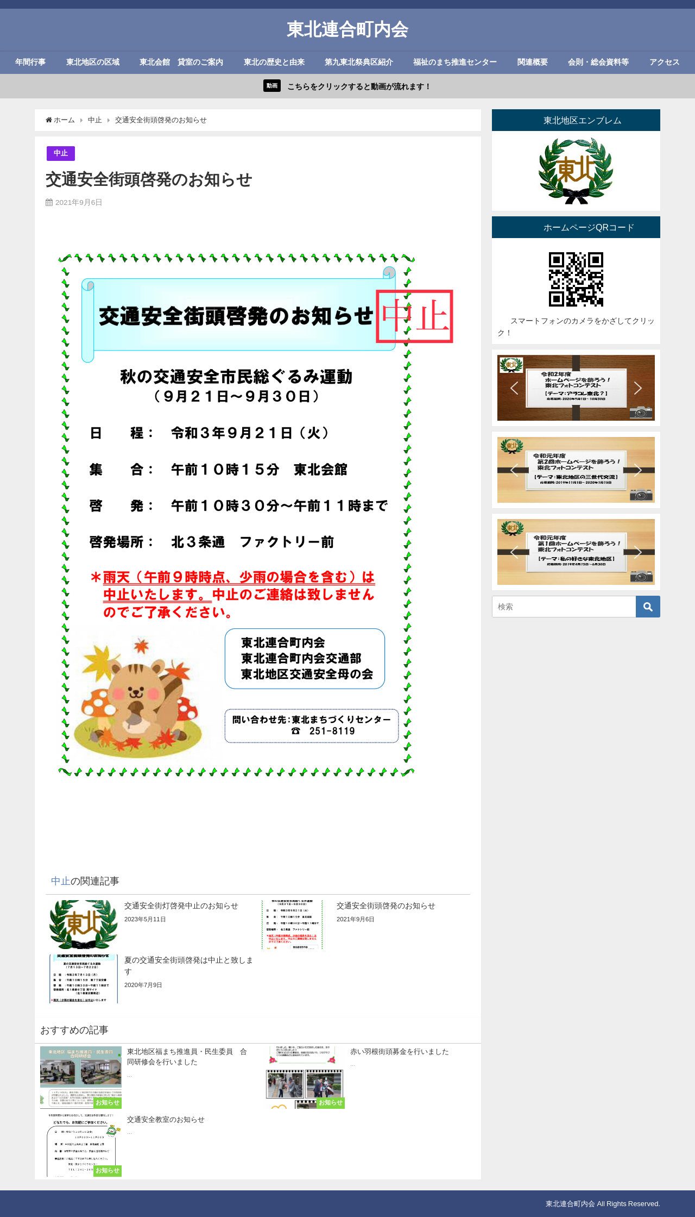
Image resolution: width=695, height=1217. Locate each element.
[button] (514, 388)
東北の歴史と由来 (274, 62)
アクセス (664, 62)
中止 (61, 153)
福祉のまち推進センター (455, 62)
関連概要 (532, 62)
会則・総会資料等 (598, 62)
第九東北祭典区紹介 (359, 62)
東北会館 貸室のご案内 (181, 62)
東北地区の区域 (92, 62)
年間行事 (30, 62)
